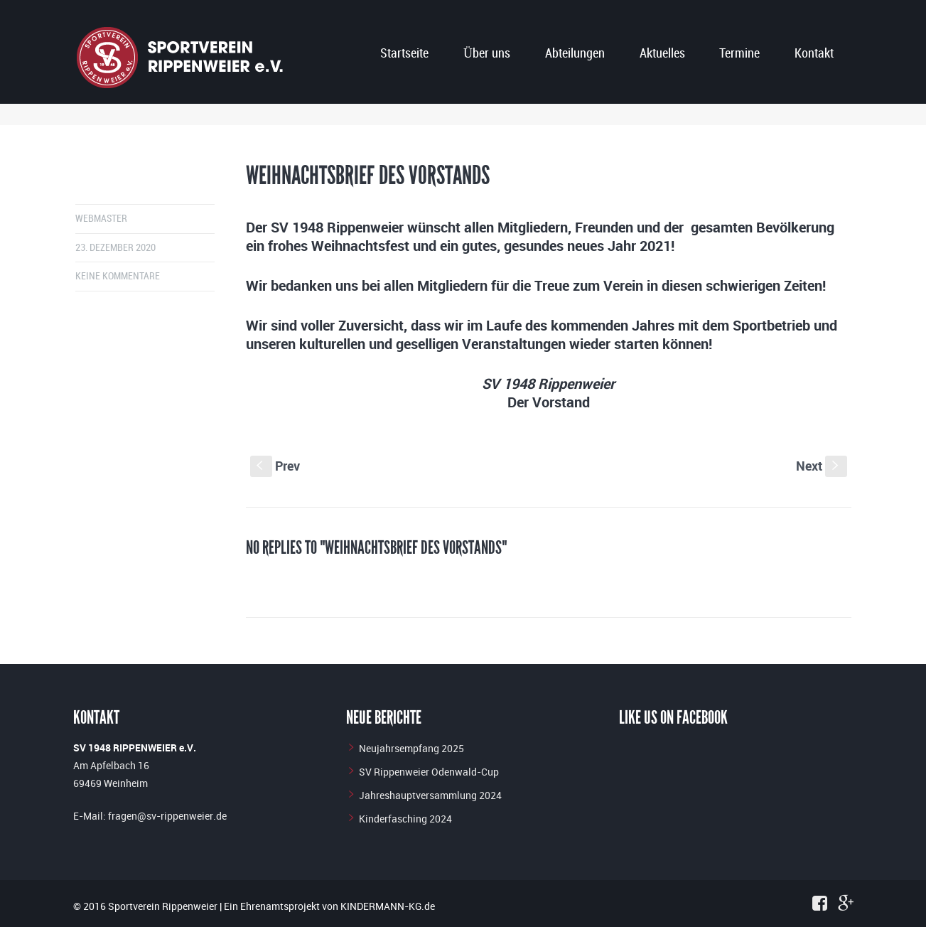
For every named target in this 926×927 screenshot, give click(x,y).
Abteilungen (575, 53)
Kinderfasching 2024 (405, 818)
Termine (739, 53)
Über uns (486, 53)
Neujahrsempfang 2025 (411, 748)
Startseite (404, 53)
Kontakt (814, 53)
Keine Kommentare (117, 276)
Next (821, 465)
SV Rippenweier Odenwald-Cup (429, 771)
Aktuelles (662, 53)
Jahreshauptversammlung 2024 (430, 795)
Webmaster (101, 218)
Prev (275, 465)
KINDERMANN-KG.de (387, 906)
